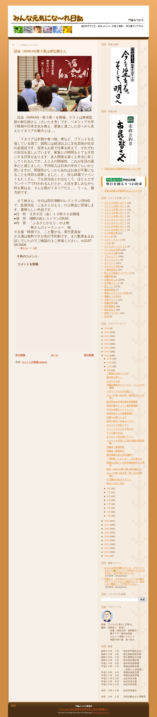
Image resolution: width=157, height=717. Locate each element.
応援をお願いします (117, 417)
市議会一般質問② (115, 447)
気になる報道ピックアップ (117, 273)
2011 (107, 548)
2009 (107, 556)
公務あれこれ (111, 280)
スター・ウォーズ (113, 240)
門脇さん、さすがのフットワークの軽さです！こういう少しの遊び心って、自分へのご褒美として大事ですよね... (124, 581)
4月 (109, 504)
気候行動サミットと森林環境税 (122, 405)
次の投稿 (20, 355)
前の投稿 (89, 355)
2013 (107, 540)
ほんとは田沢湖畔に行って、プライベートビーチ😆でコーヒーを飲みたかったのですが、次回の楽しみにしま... (124, 570)
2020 (107, 351)
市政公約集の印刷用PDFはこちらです (123, 191)
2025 (107, 332)
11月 (109, 362)
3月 (109, 508)
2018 (107, 521)
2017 (107, 524)
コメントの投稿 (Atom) (34, 362)
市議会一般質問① (115, 451)
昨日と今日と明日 (115, 483)
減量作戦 (108, 276)
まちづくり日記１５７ (118, 425)
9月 (109, 370)
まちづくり (109, 263)
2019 (107, 355)
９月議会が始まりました (119, 479)
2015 (107, 532)
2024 (107, 336)
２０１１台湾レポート (115, 206)
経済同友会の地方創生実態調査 (122, 402)
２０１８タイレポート (115, 223)
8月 (109, 488)
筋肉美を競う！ (114, 377)
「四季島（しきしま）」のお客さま (124, 459)
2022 (107, 344)
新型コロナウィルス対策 (116, 293)
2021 (107, 347)
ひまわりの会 (113, 381)
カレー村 (108, 236)
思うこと (24, 248)
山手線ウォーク (112, 283)
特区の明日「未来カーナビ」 (121, 421)
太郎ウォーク (111, 300)
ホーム (54, 355)
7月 (109, 492)
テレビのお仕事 (112, 250)
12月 (109, 358)
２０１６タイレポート (115, 220)
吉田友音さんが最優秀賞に (120, 413)
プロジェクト (111, 256)
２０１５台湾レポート (115, 216)
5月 (109, 500)
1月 (109, 515)
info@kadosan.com (100, 713)
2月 (109, 512)
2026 (107, 328)
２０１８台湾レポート (115, 226)
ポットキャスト (112, 260)
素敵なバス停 (111, 296)
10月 (109, 366)
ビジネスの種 (111, 253)
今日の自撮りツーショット (120, 409)
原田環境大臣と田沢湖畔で (120, 455)
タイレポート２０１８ (115, 246)
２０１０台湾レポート (115, 203)
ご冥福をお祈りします (118, 373)
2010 (107, 552)
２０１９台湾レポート (115, 230)
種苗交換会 (109, 290)
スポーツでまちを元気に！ (120, 391)
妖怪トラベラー (112, 313)
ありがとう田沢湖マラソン (120, 437)
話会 (106, 316)
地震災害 (108, 303)
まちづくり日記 (112, 266)
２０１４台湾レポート (115, 213)
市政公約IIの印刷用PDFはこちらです (122, 169)
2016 (107, 528)
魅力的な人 (109, 310)
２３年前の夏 (111, 233)
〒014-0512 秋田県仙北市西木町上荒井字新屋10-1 (83, 709)
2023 (107, 340)
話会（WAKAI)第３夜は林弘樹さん (40, 51)
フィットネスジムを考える (120, 429)
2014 (107, 536)
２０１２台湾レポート (115, 209)
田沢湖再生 (109, 306)
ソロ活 (107, 243)
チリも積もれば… (115, 433)
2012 (107, 544)
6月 (109, 496)
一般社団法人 (111, 270)
